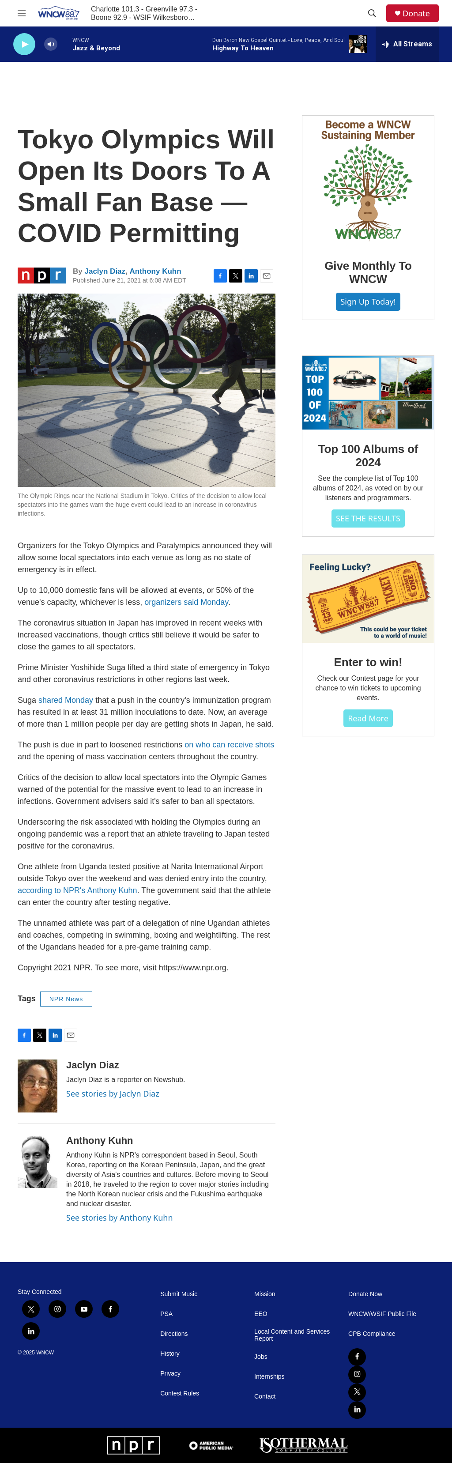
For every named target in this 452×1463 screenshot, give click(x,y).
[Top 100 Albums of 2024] (368, 393)
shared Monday (65, 700)
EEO (260, 1314)
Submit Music (178, 1294)
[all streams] (407, 44)
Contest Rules (179, 1393)
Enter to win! (368, 662)
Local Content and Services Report (292, 1335)
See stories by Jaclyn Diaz (112, 1093)
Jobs (260, 1357)
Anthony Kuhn (155, 271)
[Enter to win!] (368, 599)
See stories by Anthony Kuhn (119, 1217)
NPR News (66, 999)
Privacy (170, 1373)
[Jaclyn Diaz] (37, 1086)
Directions (174, 1334)
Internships (269, 1376)
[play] (24, 44)
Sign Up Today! (368, 301)
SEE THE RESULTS (368, 518)
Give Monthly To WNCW (367, 272)
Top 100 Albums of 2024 (368, 455)
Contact (264, 1396)
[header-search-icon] (372, 13)
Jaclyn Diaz (104, 271)
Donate (416, 13)
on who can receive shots (229, 744)
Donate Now (365, 1294)
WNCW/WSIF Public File (382, 1314)
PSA (166, 1314)
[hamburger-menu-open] (21, 13)
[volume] (50, 44)
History (170, 1353)
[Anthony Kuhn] (37, 1161)
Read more (368, 718)
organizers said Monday (186, 602)
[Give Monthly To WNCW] (368, 181)
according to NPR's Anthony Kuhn (77, 890)
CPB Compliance (372, 1334)
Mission (264, 1294)
